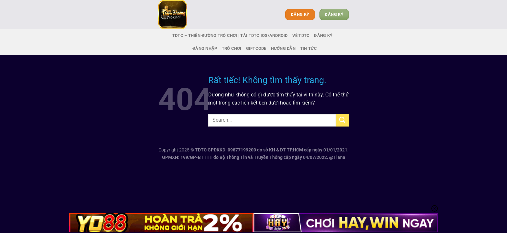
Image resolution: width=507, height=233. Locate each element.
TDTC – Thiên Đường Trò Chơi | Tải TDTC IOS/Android (230, 35)
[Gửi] (342, 120)
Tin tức (308, 48)
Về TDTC (301, 35)
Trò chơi (232, 48)
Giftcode (256, 48)
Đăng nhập (204, 48)
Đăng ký (323, 35)
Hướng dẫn (283, 48)
